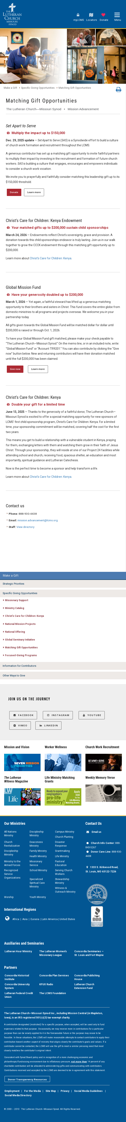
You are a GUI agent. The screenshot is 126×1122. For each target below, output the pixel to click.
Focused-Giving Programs (21, 655)
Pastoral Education (61, 863)
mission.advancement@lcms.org (38, 520)
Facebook (23, 715)
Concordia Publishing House (87, 977)
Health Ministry (38, 856)
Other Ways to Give (14, 675)
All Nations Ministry (10, 833)
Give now (15, 368)
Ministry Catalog (14, 608)
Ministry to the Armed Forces (12, 863)
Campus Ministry (64, 831)
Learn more (34, 192)
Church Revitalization (12, 844)
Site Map (51, 1091)
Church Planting (64, 836)
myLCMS (78, 19)
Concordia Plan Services (54, 975)
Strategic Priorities (13, 583)
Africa (15, 919)
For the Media (32, 1091)
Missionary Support (16, 600)
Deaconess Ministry (36, 844)
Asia (25, 919)
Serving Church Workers (63, 872)
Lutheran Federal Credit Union (19, 995)
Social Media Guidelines (88, 1091)
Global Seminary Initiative (20, 639)
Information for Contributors (19, 665)
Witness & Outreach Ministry (65, 890)
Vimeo (20, 725)
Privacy (65, 1091)
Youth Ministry (38, 897)
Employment (12, 1091)
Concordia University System (17, 986)
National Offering (15, 631)
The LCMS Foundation (52, 993)
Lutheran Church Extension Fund (84, 986)
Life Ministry (62, 856)
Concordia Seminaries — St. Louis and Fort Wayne (89, 953)
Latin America (50, 919)
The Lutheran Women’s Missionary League (53, 953)
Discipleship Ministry (36, 833)
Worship (8, 897)
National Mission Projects (20, 624)
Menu (117, 19)
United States (67, 919)
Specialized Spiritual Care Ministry (37, 883)
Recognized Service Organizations (12, 874)
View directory (25, 527)
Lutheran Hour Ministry (18, 951)
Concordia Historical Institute (17, 977)
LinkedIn (48, 725)
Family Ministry (38, 850)
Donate (104, 19)
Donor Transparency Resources (27, 1079)
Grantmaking (62, 850)
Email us (96, 832)
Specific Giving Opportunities (38, 88)
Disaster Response (61, 844)
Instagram (58, 715)
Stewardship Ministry (62, 881)
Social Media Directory (18, 1095)
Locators (91, 19)
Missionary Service (36, 863)
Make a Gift (10, 88)
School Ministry (38, 870)
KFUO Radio (46, 984)
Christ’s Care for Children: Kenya (50, 258)
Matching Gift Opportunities (75, 88)
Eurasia (35, 919)
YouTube (91, 715)
